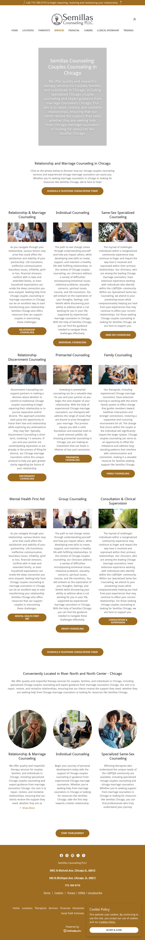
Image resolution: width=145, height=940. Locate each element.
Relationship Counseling (27, 331)
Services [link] (59, 30)
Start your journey (72, 833)
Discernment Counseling (27, 477)
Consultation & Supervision (118, 621)
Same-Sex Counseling (118, 335)
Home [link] (15, 30)
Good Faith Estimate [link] (72, 913)
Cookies (58, 892)
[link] (72, 19)
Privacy (71, 892)
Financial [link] (74, 30)
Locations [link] (28, 30)
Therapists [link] (44, 30)
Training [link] (128, 30)
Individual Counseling (72, 342)
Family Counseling (118, 473)
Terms (47, 892)
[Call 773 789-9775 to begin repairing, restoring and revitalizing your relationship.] (72, 3)
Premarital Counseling (72, 458)
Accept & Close (114, 930)
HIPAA (81, 892)
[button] (134, 19)
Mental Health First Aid (27, 617)
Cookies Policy (107, 922)
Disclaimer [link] (78, 908)
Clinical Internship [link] (108, 30)
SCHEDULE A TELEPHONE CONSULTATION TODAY (72, 191)
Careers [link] (88, 30)
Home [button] (16, 908)
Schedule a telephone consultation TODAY (72, 652)
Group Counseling (72, 628)
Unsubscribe (95, 892)
